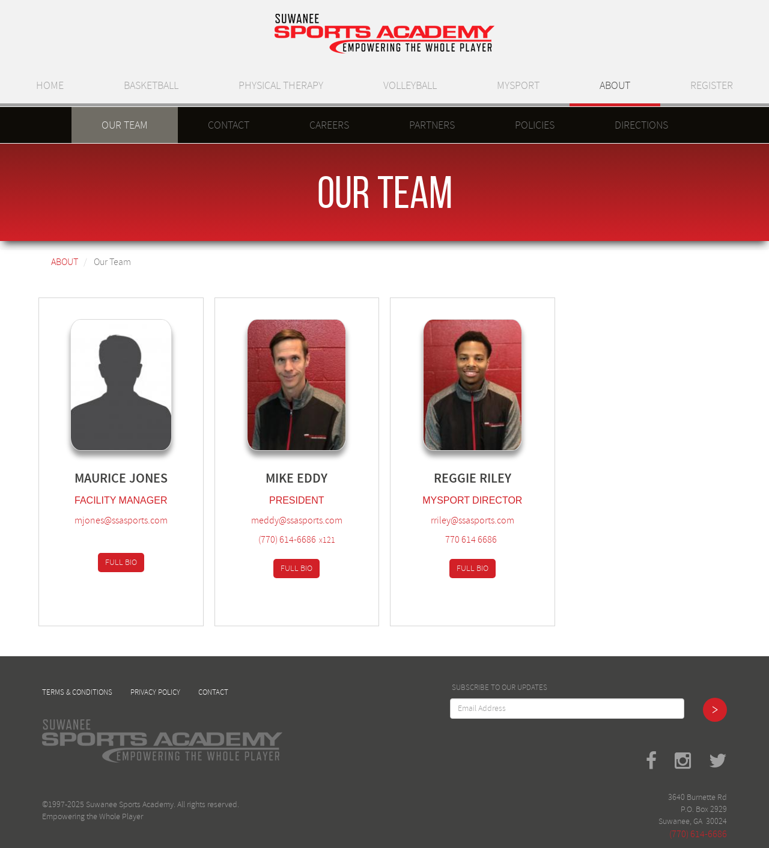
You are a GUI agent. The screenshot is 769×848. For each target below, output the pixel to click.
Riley (495, 478)
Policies (535, 125)
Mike (280, 478)
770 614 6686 (471, 540)
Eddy (312, 478)
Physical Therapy (281, 85)
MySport (518, 85)
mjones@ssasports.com (121, 520)
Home (50, 85)
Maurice (100, 478)
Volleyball (410, 85)
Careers (329, 125)
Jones (148, 478)
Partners (432, 125)
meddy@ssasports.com (296, 520)
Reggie (455, 478)
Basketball (151, 85)
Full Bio (121, 562)
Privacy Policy (155, 692)
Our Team (125, 125)
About (615, 85)
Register (711, 85)
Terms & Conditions (77, 692)
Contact (228, 125)
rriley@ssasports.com (472, 520)
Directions (641, 125)
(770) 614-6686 (287, 540)
